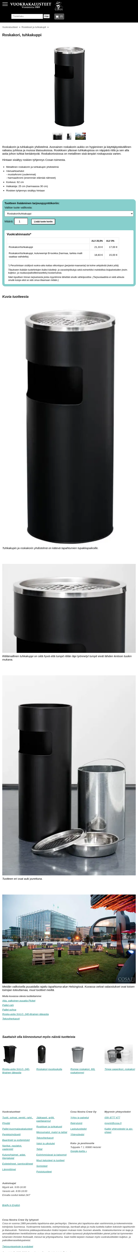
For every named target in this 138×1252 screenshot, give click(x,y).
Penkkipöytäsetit (11, 1134)
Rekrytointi (76, 1123)
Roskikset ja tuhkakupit (34, 27)
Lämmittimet (9, 1169)
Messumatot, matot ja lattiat (51, 1132)
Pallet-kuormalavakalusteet (17, 1128)
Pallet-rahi (8, 1005)
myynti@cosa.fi (113, 1123)
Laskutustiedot (78, 1128)
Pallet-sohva (9, 1009)
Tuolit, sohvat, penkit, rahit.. (17, 1117)
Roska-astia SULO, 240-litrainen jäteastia (25, 1014)
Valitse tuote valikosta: (69, 211)
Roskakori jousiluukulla (49, 1069)
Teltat (39, 1149)
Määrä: (16, 221)
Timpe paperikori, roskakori (120, 1069)
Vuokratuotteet (10, 27)
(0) (61, 16)
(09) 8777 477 (112, 1117)
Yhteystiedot (77, 1134)
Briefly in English (11, 1205)
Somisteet (42, 1166)
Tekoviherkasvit (11, 1018)
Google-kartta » (78, 1151)
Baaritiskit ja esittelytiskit (16, 1140)
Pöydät (6, 1123)
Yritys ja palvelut (79, 1117)
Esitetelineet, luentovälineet (17, 1163)
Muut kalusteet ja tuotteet (50, 1160)
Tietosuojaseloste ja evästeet (17, 1246)
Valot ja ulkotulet (45, 1143)
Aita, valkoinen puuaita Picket (18, 1000)
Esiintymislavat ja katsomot (51, 1154)
